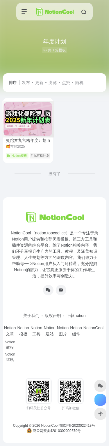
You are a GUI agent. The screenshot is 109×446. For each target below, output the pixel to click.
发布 (26, 82)
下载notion (75, 315)
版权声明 (53, 315)
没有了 (55, 173)
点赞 (66, 82)
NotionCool (49, 426)
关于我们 (31, 315)
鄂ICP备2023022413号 (77, 426)
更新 (39, 82)
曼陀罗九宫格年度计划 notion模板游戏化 (49, 140)
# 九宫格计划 (40, 155)
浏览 (53, 82)
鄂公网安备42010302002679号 (54, 431)
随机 (79, 82)
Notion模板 (17, 155)
